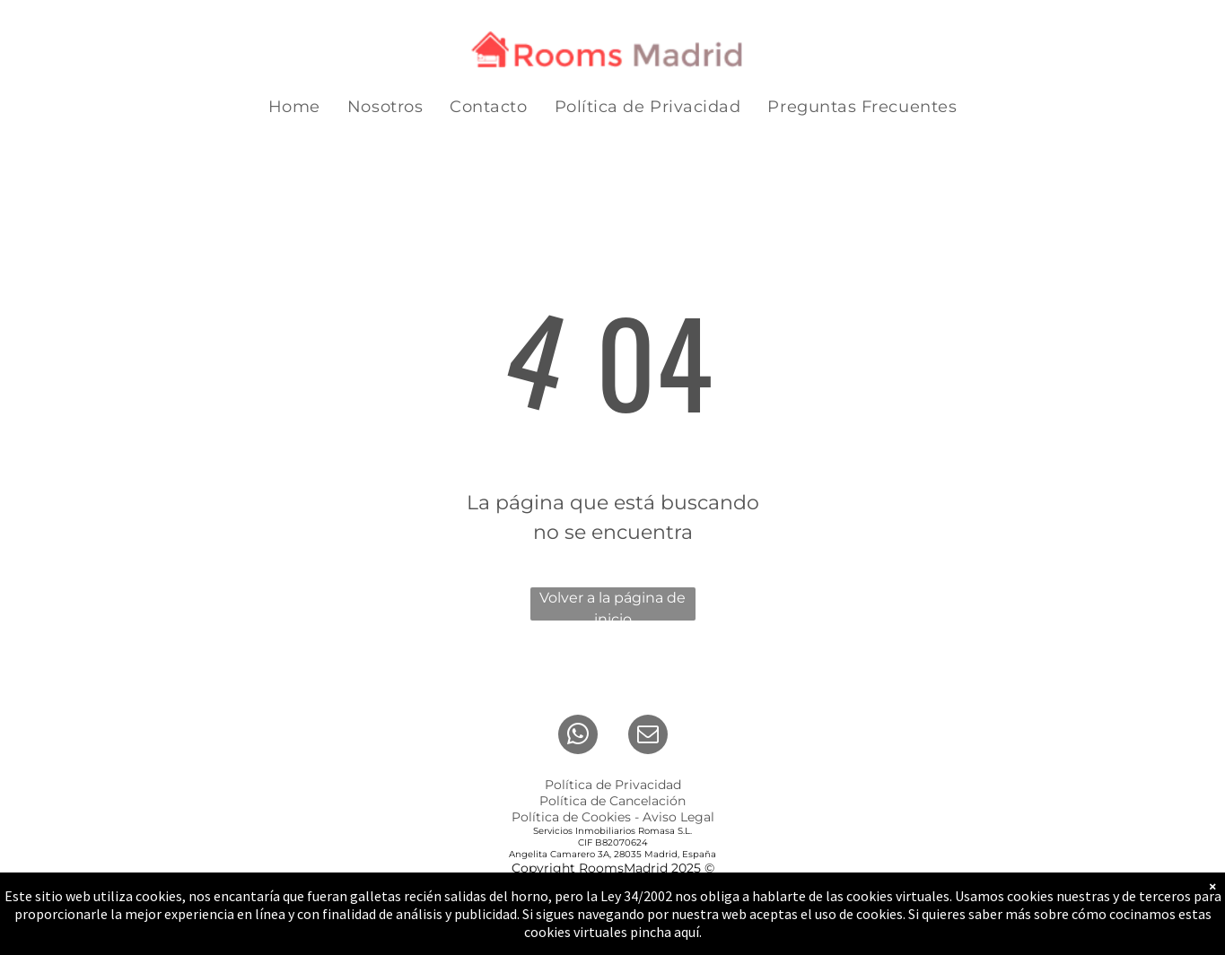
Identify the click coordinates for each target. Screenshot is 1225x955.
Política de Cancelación (612, 801)
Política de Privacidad (613, 785)
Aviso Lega (677, 817)
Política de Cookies (571, 817)
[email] (648, 737)
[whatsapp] (578, 737)
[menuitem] (294, 107)
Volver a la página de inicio (612, 605)
